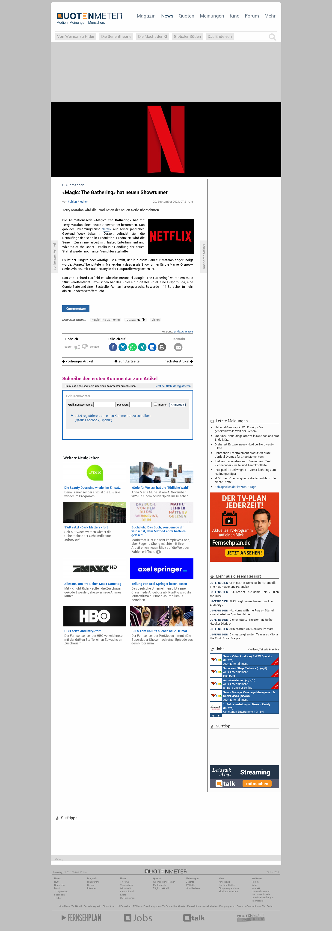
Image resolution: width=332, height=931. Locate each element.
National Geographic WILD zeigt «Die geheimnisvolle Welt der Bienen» (239, 429)
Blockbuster (179, 906)
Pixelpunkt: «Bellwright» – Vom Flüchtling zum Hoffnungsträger (245, 471)
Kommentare (76, 308)
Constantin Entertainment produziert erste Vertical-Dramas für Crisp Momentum (243, 455)
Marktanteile (159, 885)
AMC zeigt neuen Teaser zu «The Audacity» (241, 603)
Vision (155, 319)
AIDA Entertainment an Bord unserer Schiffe (244, 659)
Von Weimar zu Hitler (75, 36)
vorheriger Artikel (77, 361)
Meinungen (212, 15)
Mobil (57, 888)
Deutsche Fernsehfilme (249, 906)
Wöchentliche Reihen (164, 881)
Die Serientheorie (116, 36)
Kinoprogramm (227, 906)
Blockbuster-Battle (228, 891)
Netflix (106, 229)
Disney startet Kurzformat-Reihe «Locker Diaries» (241, 621)
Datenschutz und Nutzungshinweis (261, 893)
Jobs (254, 885)
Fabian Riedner (78, 201)
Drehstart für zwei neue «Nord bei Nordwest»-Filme (244, 446)
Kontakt (256, 888)
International (127, 891)
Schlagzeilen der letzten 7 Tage (235, 487)
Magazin (146, 15)
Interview (92, 888)
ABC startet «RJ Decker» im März (241, 629)
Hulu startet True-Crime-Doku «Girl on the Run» (244, 594)
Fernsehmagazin (92, 906)
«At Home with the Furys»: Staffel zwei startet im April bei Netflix (242, 612)
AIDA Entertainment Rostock (242, 695)
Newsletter (59, 885)
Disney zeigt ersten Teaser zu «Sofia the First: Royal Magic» (244, 636)
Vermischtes (126, 885)
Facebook (59, 894)
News (167, 15)
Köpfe (123, 894)
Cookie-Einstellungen (263, 897)
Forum (252, 15)
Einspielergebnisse (229, 888)
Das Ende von (220, 36)
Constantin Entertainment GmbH (240, 707)
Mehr (270, 15)
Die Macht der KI (152, 36)
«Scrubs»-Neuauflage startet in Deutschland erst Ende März (247, 438)
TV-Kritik (190, 885)
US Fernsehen (124, 906)
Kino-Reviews (193, 888)
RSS (56, 881)
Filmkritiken (109, 906)
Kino (235, 15)
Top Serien (267, 906)
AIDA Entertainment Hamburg (244, 671)
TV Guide (167, 906)
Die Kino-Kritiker (227, 885)
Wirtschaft (125, 888)
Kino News (64, 906)
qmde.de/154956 (183, 331)
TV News (137, 906)
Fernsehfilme (194, 906)
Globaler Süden (187, 36)
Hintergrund (93, 881)
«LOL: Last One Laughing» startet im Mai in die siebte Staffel (245, 480)
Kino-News (224, 881)
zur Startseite (126, 361)
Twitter (57, 897)
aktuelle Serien (210, 906)
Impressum (258, 900)
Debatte (190, 881)
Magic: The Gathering (106, 319)
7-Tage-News (61, 891)
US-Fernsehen (127, 897)
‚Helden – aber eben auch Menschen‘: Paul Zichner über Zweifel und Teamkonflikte (242, 463)
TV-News (124, 881)
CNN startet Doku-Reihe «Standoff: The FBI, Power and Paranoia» (243, 584)
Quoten (186, 15)
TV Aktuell (76, 906)
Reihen (91, 885)
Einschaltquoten (152, 906)
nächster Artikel (178, 361)
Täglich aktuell (161, 888)
